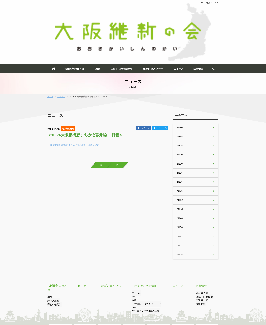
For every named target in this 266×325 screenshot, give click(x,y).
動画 (134, 252)
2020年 (179, 119)
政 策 (81, 241)
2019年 (179, 128)
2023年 (179, 92)
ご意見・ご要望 (210, 2)
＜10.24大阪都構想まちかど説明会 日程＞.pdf (73, 100)
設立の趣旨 (52, 252)
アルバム (136, 249)
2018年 (179, 137)
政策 (97, 24)
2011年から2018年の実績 (144, 263)
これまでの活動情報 (121, 24)
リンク (70, 309)
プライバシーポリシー (88, 309)
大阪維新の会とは (74, 24)
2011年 (179, 201)
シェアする (143, 83)
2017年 (179, 146)
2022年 (179, 101)
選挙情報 (198, 24)
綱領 (49, 249)
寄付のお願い (53, 256)
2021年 (179, 110)
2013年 (179, 182)
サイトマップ (136, 309)
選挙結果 (200, 259)
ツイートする (160, 83)
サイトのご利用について (114, 309)
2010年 (179, 210)
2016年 (179, 155)
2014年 (179, 173)
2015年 (179, 164)
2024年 (179, 83)
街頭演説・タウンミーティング (146, 259)
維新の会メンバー (153, 24)
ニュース (179, 24)
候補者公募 (201, 249)
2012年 (179, 191)
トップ (50, 52)
